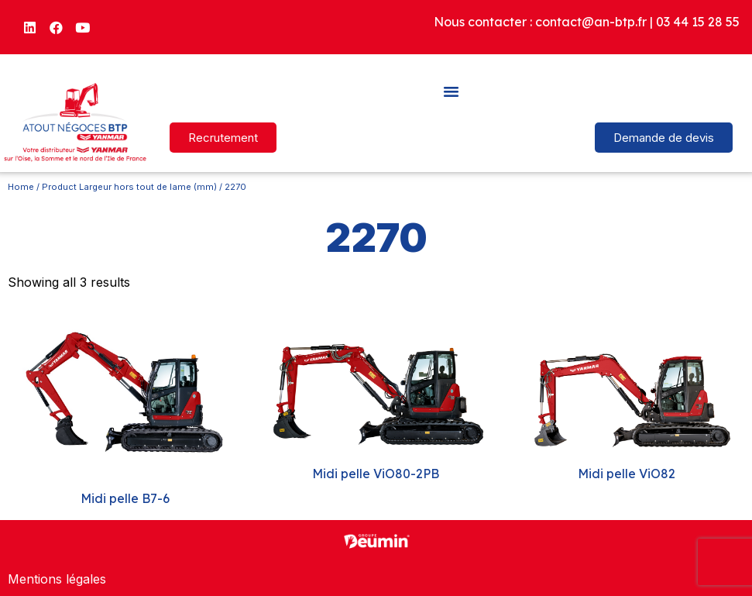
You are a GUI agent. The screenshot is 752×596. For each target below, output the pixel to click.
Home (21, 186)
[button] (451, 90)
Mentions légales (57, 579)
